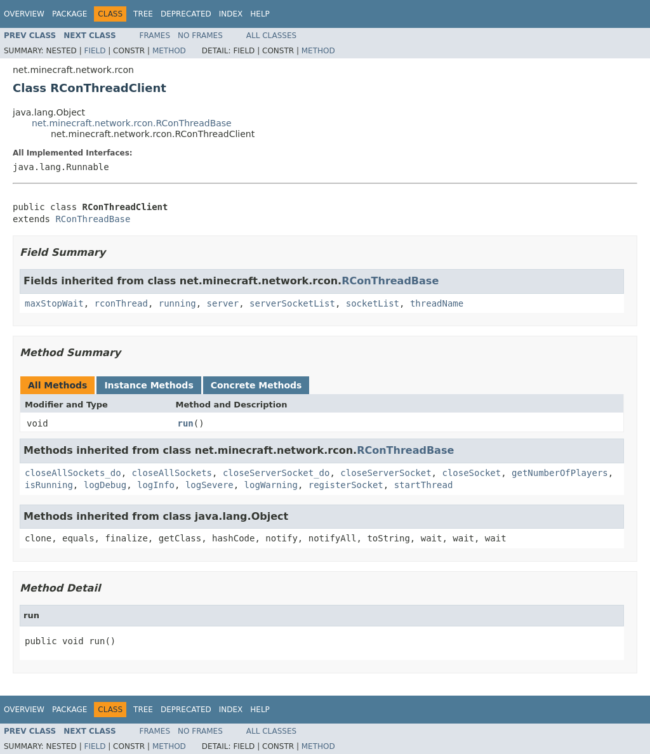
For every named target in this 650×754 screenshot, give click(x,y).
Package (69, 14)
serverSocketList (292, 303)
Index (231, 14)
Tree (143, 14)
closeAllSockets (172, 473)
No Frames (200, 35)
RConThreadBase (92, 219)
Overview (24, 14)
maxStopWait (54, 303)
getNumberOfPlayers (560, 473)
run (186, 423)
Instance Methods (148, 385)
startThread (423, 485)
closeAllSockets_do (73, 473)
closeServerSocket (385, 473)
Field (94, 50)
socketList (372, 303)
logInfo (156, 485)
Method (169, 50)
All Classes (271, 35)
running (177, 303)
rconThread (121, 303)
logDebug (105, 485)
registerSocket (345, 485)
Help (260, 14)
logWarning (271, 485)
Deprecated (186, 14)
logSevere (209, 485)
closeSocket (471, 473)
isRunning (49, 485)
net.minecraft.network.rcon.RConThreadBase (132, 123)
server (223, 303)
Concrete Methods (256, 385)
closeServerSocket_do (276, 473)
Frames (155, 35)
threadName (436, 303)
